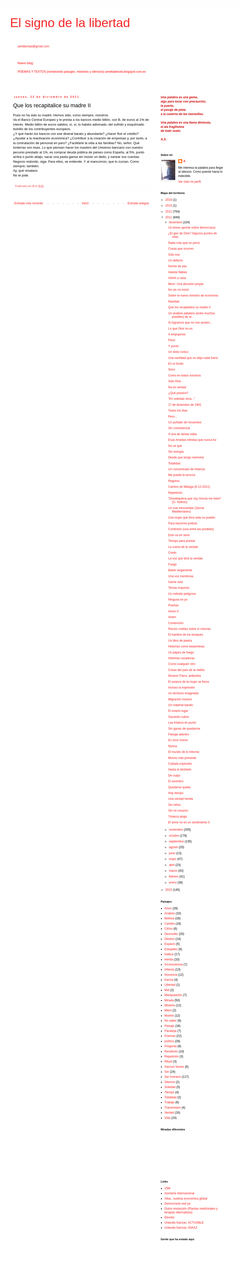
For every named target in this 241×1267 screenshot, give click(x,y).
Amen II (173, 611)
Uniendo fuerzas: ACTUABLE (184, 1222)
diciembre (176, 222)
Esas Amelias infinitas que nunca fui (192, 440)
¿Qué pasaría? (178, 393)
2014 (169, 205)
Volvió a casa (177, 278)
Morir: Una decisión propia (185, 284)
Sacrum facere (174, 1066)
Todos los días (178, 410)
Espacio (169, 944)
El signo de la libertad (70, 23)
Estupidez (171, 949)
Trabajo (169, 1102)
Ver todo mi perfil (189, 181)
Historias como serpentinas (186, 646)
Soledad (169, 1087)
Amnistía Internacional (179, 1193)
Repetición (175, 493)
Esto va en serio (179, 535)
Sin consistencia (179, 428)
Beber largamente (180, 570)
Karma (168, 980)
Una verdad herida (180, 799)
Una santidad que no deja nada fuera (193, 358)
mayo (173, 859)
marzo (173, 870)
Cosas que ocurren (181, 248)
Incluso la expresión (181, 687)
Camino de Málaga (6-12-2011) (189, 487)
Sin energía (176, 451)
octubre (174, 835)
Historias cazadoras (181, 658)
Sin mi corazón (178, 810)
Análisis (169, 913)
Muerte (169, 1015)
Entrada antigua (138, 203)
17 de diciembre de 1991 (184, 405)
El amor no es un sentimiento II (189, 822)
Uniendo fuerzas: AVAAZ (180, 1227)
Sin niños (174, 805)
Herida (168, 959)
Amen (172, 617)
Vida (167, 1118)
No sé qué (175, 446)
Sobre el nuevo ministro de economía (193, 295)
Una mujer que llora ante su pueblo (191, 517)
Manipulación (173, 995)
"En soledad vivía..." (181, 399)
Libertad (169, 985)
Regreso (173, 481)
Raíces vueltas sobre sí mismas (189, 629)
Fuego (172, 564)
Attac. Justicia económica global (185, 1198)
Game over (175, 582)
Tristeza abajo (177, 816)
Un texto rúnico (178, 352)
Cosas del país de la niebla (186, 670)
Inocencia (170, 975)
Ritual (168, 1061)
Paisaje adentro (178, 734)
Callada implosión (180, 763)
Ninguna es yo (178, 599)
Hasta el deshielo (179, 769)
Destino (169, 939)
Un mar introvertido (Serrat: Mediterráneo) (186, 509)
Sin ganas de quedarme (184, 728)
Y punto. (173, 346)
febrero (174, 876)
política (169, 1041)
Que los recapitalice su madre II (189, 307)
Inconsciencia (173, 964)
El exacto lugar (178, 711)
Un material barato (180, 705)
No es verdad (177, 387)
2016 (169, 200)
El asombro (176, 781)
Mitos (168, 1010)
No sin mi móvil (178, 289)
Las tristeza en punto (182, 722)
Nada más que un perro (184, 243)
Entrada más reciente (28, 203)
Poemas (169, 1036)
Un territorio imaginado (183, 693)
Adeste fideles (177, 272)
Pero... (172, 416)
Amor (168, 908)
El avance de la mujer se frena (188, 682)
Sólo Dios (174, 381)
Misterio (169, 1005)
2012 (169, 211)
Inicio (85, 203)
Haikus (169, 954)
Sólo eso (174, 254)
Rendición (171, 1051)
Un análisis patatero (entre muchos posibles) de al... (191, 315)
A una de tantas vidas (182, 434)
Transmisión (172, 1107)
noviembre (176, 829)
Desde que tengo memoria (186, 457)
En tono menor (178, 740)
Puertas (173, 605)
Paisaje (169, 1026)
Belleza (169, 918)
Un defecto (175, 260)
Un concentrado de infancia (186, 469)
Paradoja (170, 1031)
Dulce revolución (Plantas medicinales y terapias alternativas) (191, 1210)
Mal (166, 990)
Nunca (172, 746)
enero (173, 882)
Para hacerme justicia (182, 523)
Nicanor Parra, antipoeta (184, 675)
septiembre (177, 841)
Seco (171, 369)
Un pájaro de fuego (181, 652)
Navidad (173, 301)
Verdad (169, 1112)
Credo (172, 552)
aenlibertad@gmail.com (33, 46)
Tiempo (169, 1092)
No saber (170, 1020)
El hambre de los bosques (185, 634)
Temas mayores (179, 588)
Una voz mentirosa (180, 576)
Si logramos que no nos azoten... (190, 322)
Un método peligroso (182, 594)
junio (172, 853)
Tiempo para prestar (181, 541)
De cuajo (174, 775)
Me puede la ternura (181, 475)
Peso (171, 340)
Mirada (169, 1000)
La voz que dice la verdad (185, 558)
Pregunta (170, 1046)
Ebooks (169, 1217)
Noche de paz (177, 266)
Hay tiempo (176, 793)
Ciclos (168, 928)
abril (172, 865)
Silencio (169, 1082)
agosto (174, 847)
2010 (169, 890)
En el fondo (176, 363)
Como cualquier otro (181, 664)
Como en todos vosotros (184, 375)
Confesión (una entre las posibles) (191, 529)
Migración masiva (180, 699)
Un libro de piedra (180, 640)
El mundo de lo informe (183, 752)
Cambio (169, 923)
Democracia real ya (177, 1203)
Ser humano (172, 1077)
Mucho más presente (182, 758)
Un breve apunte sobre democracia (191, 227)
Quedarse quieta (179, 787)
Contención (176, 623)
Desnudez (171, 934)
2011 (169, 217)
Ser (166, 1072)
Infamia (169, 969)
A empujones (177, 334)
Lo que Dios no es (180, 328)
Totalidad (174, 463)
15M (167, 1188)
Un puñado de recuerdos (184, 422)
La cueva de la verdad (183, 547)
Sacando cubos (178, 717)
